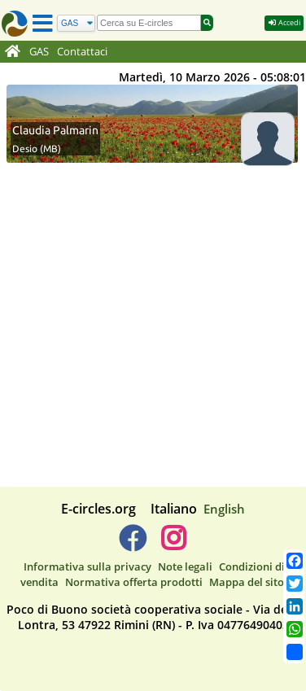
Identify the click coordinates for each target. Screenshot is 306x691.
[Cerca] (76, 23)
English (224, 509)
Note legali (185, 566)
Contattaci (82, 52)
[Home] (12, 52)
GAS (39, 52)
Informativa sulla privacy (87, 566)
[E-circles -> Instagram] (172, 544)
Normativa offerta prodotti (134, 582)
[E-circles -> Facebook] (132, 544)
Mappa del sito (246, 582)
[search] (149, 23)
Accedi (284, 22)
